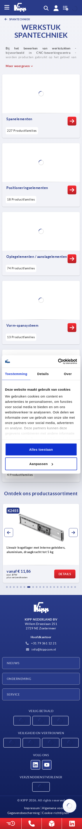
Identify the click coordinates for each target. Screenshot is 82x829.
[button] (7, 587)
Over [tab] (68, 373)
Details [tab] (43, 373)
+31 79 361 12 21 (41, 643)
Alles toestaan (41, 449)
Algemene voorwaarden (59, 808)
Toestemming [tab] (16, 373)
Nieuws (13, 663)
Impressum (32, 808)
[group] (41, 543)
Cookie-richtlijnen (55, 812)
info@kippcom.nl (41, 649)
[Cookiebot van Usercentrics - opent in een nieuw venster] (58, 361)
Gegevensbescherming (23, 812)
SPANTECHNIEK (19, 19)
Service (13, 694)
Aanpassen (41, 464)
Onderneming (19, 679)
